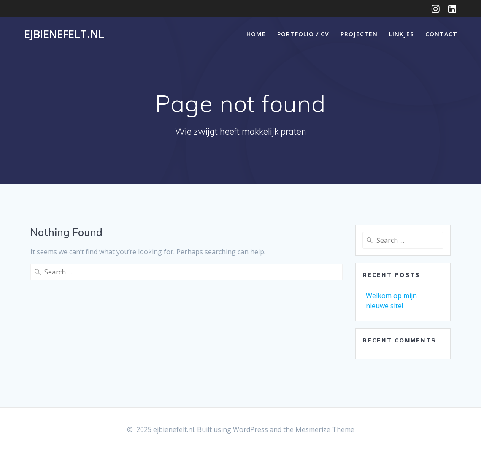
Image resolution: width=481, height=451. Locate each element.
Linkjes (401, 34)
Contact (441, 34)
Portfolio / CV (303, 34)
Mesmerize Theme (324, 429)
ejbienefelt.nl (64, 34)
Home (256, 34)
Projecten (359, 34)
